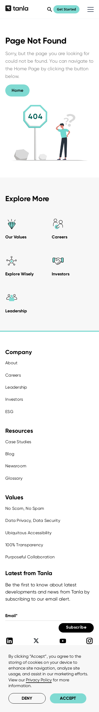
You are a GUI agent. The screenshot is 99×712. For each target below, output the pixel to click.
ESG (9, 411)
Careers (13, 375)
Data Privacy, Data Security (32, 520)
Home (17, 90)
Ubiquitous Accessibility (28, 532)
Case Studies (18, 441)
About (11, 362)
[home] (16, 9)
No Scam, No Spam (24, 508)
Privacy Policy (38, 679)
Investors (14, 399)
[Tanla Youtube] (63, 641)
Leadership (16, 387)
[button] (89, 9)
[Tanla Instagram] (89, 641)
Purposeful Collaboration (30, 556)
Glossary (13, 478)
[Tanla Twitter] (36, 641)
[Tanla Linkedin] (9, 641)
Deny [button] (27, 698)
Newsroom (15, 465)
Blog (9, 453)
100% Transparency (24, 544)
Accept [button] (68, 698)
